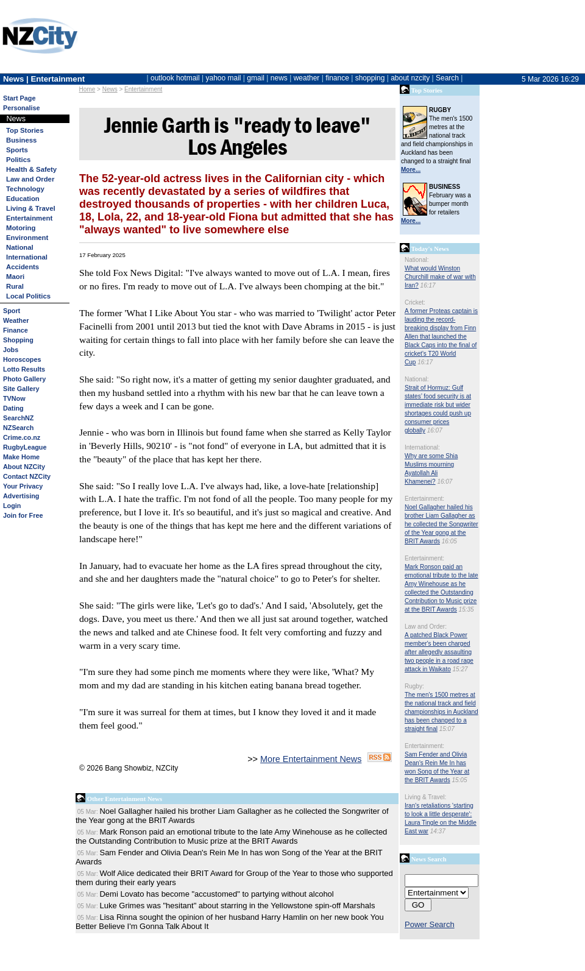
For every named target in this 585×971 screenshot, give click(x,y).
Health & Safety (31, 169)
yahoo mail (223, 78)
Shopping (18, 340)
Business (21, 140)
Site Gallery (21, 388)
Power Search (430, 924)
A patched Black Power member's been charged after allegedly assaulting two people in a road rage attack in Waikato (439, 652)
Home (87, 89)
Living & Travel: (425, 797)
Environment (27, 237)
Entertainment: (424, 498)
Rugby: (414, 686)
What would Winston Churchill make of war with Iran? (440, 277)
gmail (255, 78)
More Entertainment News (310, 759)
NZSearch (18, 427)
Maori (15, 276)
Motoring (20, 227)
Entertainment (143, 89)
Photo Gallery (24, 379)
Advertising (21, 496)
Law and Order (30, 179)
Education (23, 198)
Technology (25, 188)
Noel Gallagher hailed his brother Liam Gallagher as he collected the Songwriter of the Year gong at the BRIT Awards (441, 524)
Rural (15, 286)
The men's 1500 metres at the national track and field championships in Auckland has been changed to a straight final (441, 711)
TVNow (14, 398)
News (110, 89)
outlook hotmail (175, 78)
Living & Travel (30, 208)
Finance (15, 330)
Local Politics (28, 296)
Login (12, 505)
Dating (13, 408)
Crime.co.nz (21, 437)
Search (447, 78)
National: (416, 259)
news (279, 78)
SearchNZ (18, 418)
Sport (11, 310)
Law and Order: (426, 626)
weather (307, 78)
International (27, 257)
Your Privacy (23, 486)
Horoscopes (22, 359)
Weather (16, 320)
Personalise (21, 107)
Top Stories (24, 130)
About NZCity (24, 466)
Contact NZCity (27, 476)
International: (422, 447)
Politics (18, 159)
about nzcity (410, 78)
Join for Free (23, 515)
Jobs (10, 349)
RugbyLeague (24, 447)
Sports (17, 150)
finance (337, 78)
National (20, 247)
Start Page (19, 98)
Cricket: (415, 302)
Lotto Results (24, 369)
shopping (370, 78)
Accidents (22, 266)
